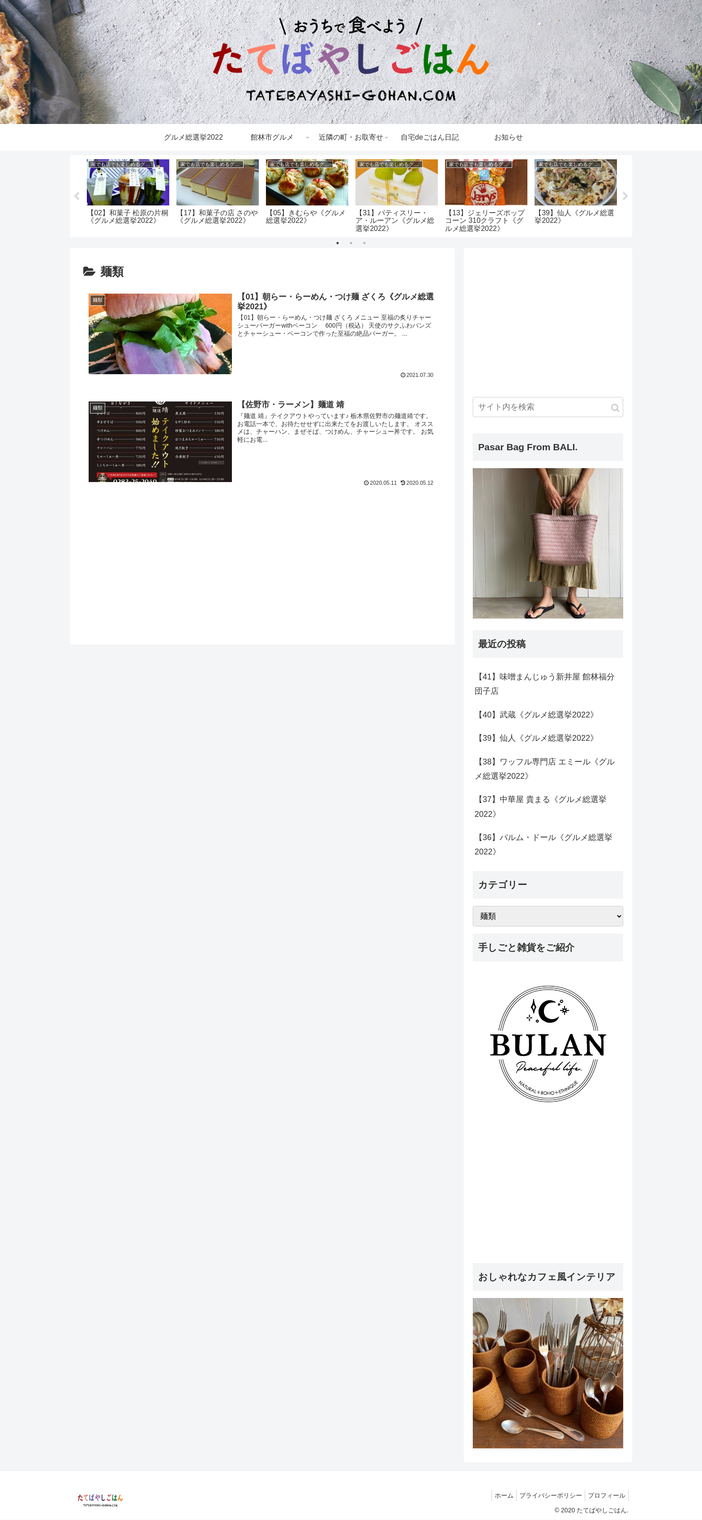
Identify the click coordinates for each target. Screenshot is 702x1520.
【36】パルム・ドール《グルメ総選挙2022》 (543, 845)
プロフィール (605, 1495)
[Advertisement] (262, 549)
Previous (76, 196)
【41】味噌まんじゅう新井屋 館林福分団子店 (545, 684)
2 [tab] (351, 243)
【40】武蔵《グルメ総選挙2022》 (536, 715)
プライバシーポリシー (545, 1495)
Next (625, 196)
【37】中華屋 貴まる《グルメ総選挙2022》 (541, 807)
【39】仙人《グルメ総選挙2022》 (536, 738)
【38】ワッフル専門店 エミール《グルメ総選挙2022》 (545, 769)
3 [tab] (364, 243)
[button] (615, 408)
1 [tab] (337, 243)
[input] (548, 407)
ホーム (495, 1495)
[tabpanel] (128, 195)
